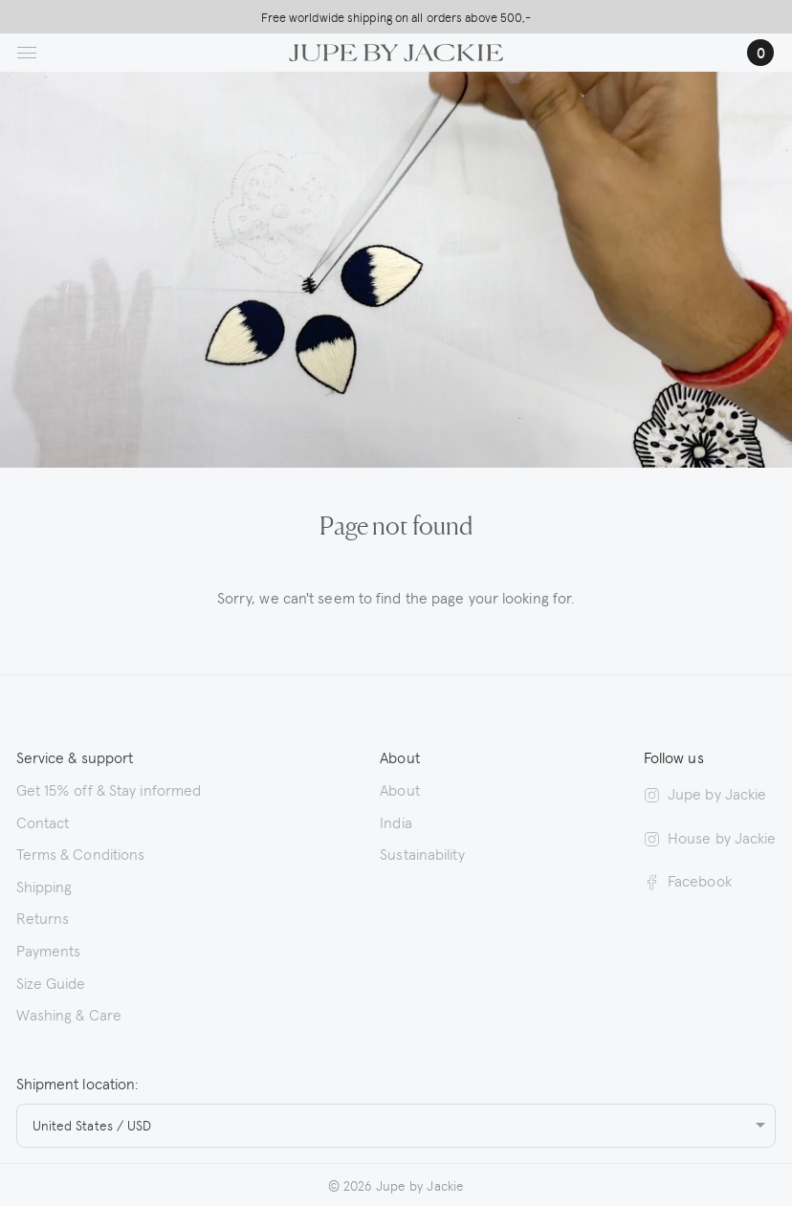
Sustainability (422, 853)
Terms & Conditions (80, 853)
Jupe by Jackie (705, 792)
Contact (43, 821)
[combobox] (396, 1126)
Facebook (688, 879)
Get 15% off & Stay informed (109, 789)
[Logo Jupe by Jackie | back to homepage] (396, 49)
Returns (43, 917)
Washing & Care (68, 1013)
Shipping (44, 885)
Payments (48, 949)
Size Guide (51, 982)
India (396, 821)
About (400, 789)
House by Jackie (710, 836)
